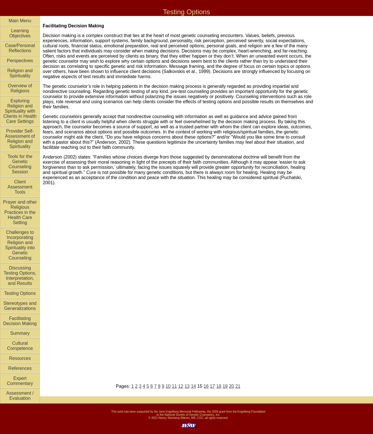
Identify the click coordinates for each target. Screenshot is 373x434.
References (20, 368)
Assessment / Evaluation (20, 396)
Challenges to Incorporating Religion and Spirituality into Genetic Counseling (20, 245)
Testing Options (20, 293)
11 (174, 386)
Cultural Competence (20, 346)
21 (237, 386)
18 (218, 386)
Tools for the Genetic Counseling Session (19, 164)
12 (180, 386)
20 (231, 386)
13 (187, 386)
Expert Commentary (20, 381)
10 (168, 386)
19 (225, 386)
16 (206, 386)
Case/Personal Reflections (20, 48)
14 (193, 386)
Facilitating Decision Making (19, 321)
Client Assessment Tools (19, 186)
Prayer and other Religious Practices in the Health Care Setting (20, 212)
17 (212, 386)
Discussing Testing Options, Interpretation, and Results (20, 275)
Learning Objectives (20, 33)
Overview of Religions (20, 88)
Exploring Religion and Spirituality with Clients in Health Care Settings (20, 111)
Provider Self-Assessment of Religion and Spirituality (20, 139)
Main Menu (20, 20)
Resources (20, 358)
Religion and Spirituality (20, 73)
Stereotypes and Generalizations (20, 306)
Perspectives (20, 60)
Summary (20, 333)
